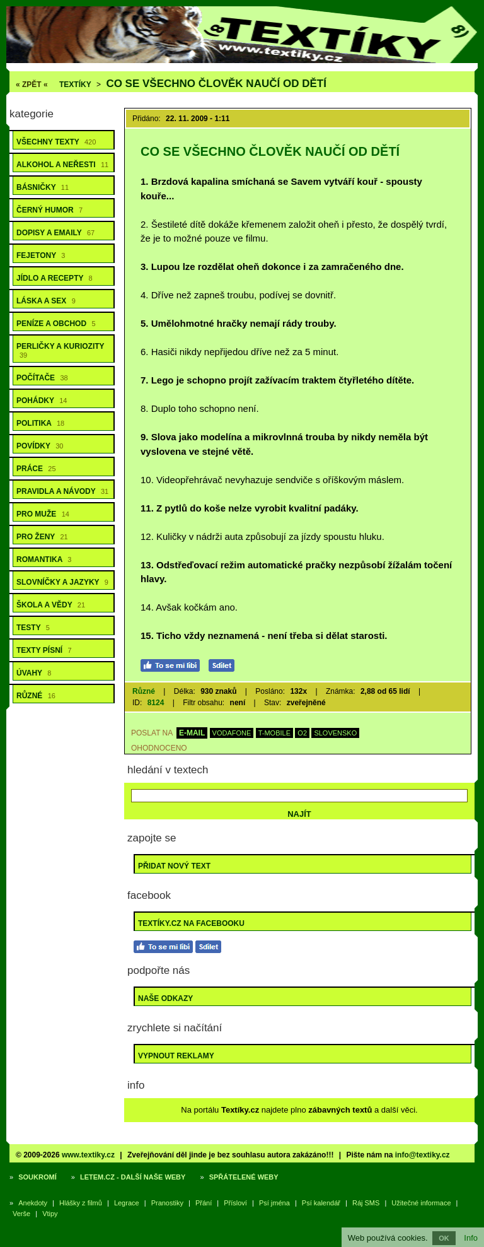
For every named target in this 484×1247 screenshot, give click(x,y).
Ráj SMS (365, 1203)
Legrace (126, 1203)
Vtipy (49, 1213)
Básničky (42, 187)
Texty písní (44, 650)
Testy (33, 627)
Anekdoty (32, 1203)
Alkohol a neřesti (62, 164)
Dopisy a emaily (55, 232)
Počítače (42, 377)
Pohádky (41, 400)
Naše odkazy (165, 998)
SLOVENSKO (335, 733)
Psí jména (274, 1203)
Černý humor (49, 210)
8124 (155, 702)
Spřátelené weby (244, 1177)
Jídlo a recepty (54, 278)
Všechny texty (56, 142)
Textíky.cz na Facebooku (191, 923)
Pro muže (42, 514)
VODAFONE (231, 733)
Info (471, 1238)
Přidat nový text (174, 866)
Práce (36, 468)
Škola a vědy (50, 604)
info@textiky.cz (422, 1154)
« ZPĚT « (32, 84)
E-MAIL (192, 733)
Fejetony (40, 255)
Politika (40, 423)
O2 (302, 733)
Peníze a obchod (56, 323)
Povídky (39, 446)
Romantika (43, 559)
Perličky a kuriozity (60, 350)
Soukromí (37, 1177)
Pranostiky (167, 1203)
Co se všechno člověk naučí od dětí (216, 84)
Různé (35, 695)
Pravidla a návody (62, 491)
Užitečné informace (421, 1203)
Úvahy (33, 673)
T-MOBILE (274, 733)
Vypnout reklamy (176, 1055)
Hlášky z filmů (80, 1203)
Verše (21, 1213)
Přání (203, 1203)
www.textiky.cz (88, 1154)
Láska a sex (46, 300)
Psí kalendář (321, 1203)
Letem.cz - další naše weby (132, 1177)
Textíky (75, 84)
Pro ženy (42, 536)
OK (444, 1238)
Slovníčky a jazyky (62, 582)
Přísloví (235, 1203)
